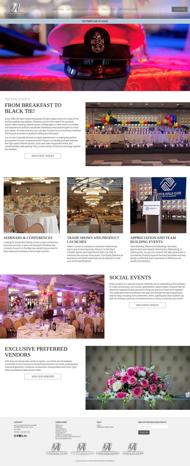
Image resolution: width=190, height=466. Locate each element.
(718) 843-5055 (25, 432)
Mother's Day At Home (95, 21)
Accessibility (60, 433)
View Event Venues (42, 156)
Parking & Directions (105, 427)
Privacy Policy (61, 431)
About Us (59, 425)
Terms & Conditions (63, 435)
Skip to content (9, 1)
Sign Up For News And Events (152, 422)
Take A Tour (108, 9)
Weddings (58, 9)
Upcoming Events (128, 9)
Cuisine (95, 9)
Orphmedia (111, 461)
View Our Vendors (43, 376)
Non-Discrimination (63, 438)
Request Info (179, 9)
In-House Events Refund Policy (68, 436)
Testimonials (60, 429)
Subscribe (144, 432)
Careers (58, 427)
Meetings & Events (77, 9)
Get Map (17, 429)
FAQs (99, 425)
